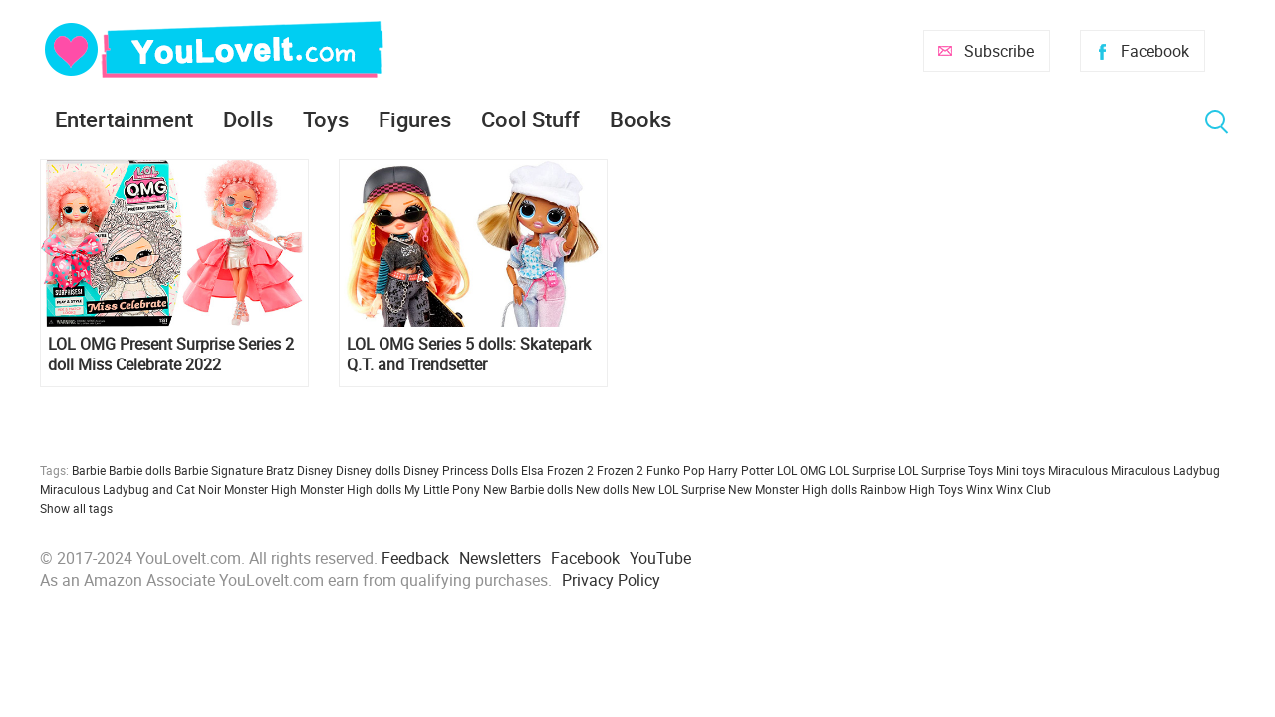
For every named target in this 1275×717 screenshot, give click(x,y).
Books (640, 119)
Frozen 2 (620, 470)
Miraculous (1078, 470)
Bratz (280, 470)
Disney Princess (445, 470)
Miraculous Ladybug (1165, 470)
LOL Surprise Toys (945, 470)
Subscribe (999, 51)
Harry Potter (741, 470)
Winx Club (1023, 489)
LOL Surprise (862, 470)
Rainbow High (897, 489)
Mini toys (1020, 470)
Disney (315, 470)
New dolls (602, 489)
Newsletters (500, 558)
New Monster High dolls (792, 489)
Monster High (260, 489)
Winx (979, 489)
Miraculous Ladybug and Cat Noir (130, 489)
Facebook (1155, 51)
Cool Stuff (530, 119)
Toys (326, 119)
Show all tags (76, 508)
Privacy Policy (611, 580)
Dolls (248, 119)
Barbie (89, 470)
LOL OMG (801, 470)
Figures (415, 119)
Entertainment (124, 119)
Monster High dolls (350, 489)
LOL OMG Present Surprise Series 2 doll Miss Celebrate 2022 (171, 354)
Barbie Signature (218, 470)
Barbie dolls (140, 470)
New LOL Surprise (678, 489)
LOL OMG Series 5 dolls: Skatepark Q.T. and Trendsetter (469, 354)
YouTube (660, 558)
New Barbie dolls (528, 489)
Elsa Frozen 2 (557, 470)
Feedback (415, 558)
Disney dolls (368, 470)
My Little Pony (442, 489)
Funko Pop (675, 470)
